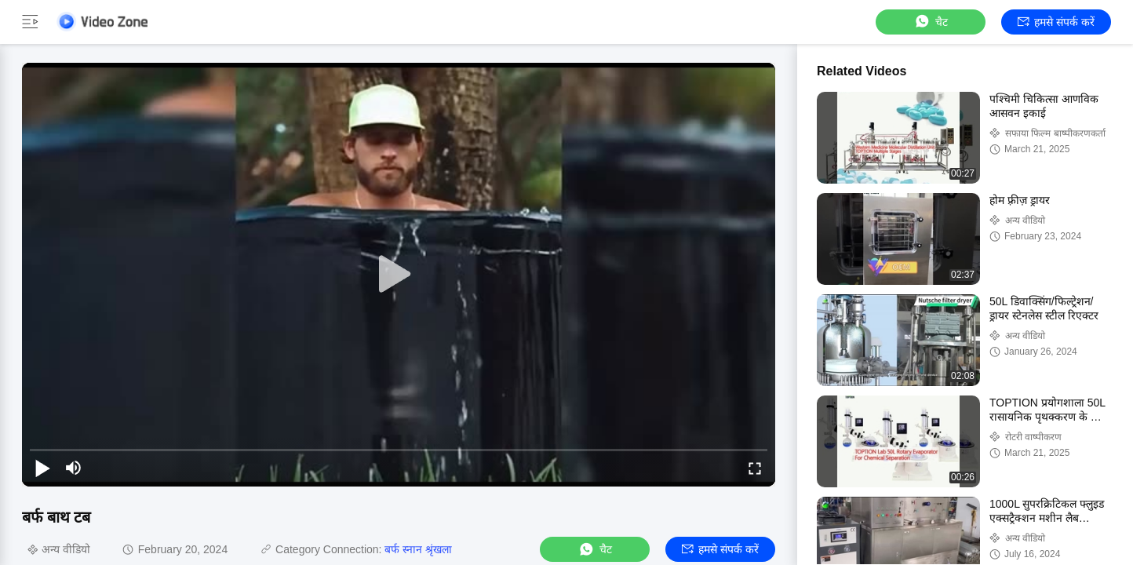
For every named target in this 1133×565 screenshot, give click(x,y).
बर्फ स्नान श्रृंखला (418, 549)
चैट (930, 21)
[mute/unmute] (73, 467)
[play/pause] (42, 467)
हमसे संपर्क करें (1056, 22)
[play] (398, 274)
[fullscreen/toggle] (755, 467)
